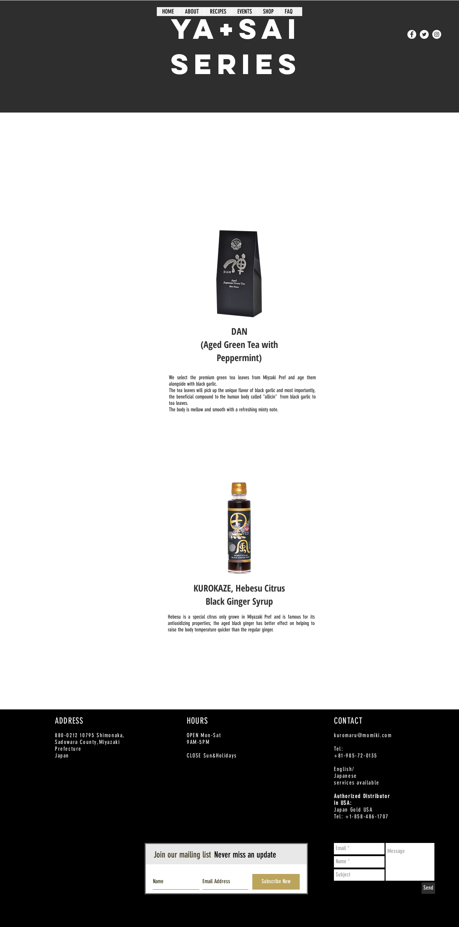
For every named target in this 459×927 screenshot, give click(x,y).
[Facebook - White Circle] (411, 34)
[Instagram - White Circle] (436, 34)
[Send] (428, 888)
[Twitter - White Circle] (424, 34)
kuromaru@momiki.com (363, 735)
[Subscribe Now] (276, 882)
